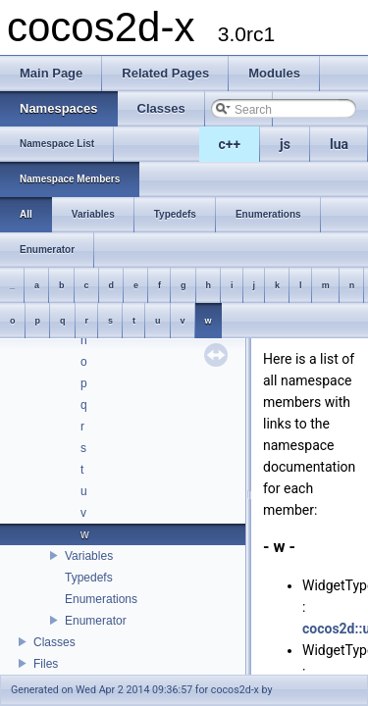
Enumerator (96, 621)
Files (45, 664)
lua (339, 144)
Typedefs (89, 577)
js (285, 144)
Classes (54, 642)
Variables (89, 556)
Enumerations (101, 599)
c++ (230, 144)
